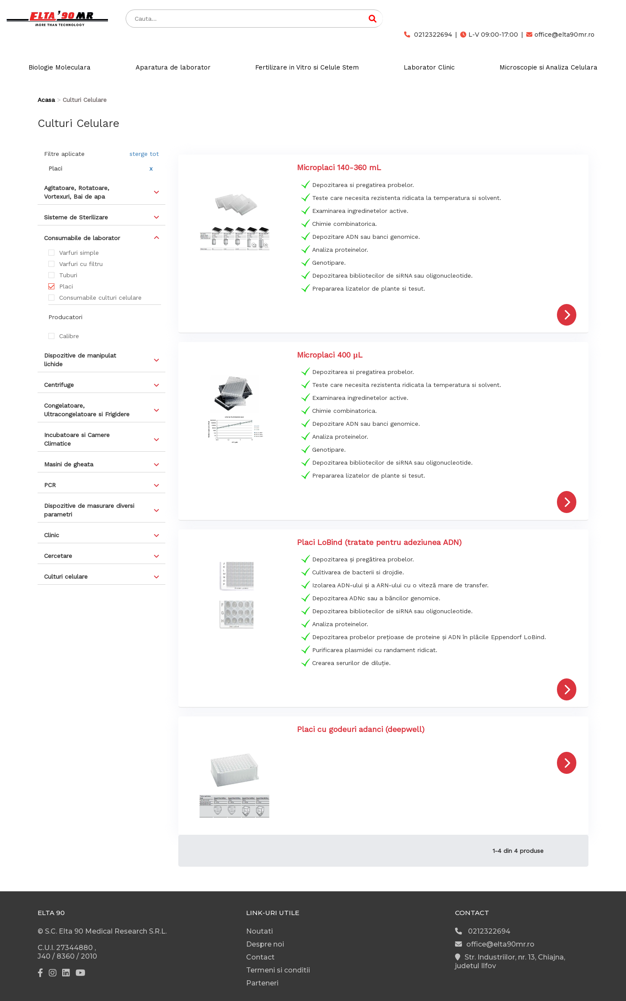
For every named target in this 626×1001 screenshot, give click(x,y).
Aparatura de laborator (173, 67)
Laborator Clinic (429, 67)
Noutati (259, 931)
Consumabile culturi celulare (100, 297)
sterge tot (144, 153)
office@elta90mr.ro (560, 34)
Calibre (69, 336)
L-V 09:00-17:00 (489, 34)
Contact (260, 957)
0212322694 (428, 34)
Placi (66, 286)
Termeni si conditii (278, 970)
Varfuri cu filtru (81, 263)
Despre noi (265, 944)
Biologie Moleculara (59, 67)
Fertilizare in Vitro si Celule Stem (307, 67)
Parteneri (262, 983)
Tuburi (68, 275)
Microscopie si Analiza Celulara (549, 67)
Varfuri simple (79, 252)
